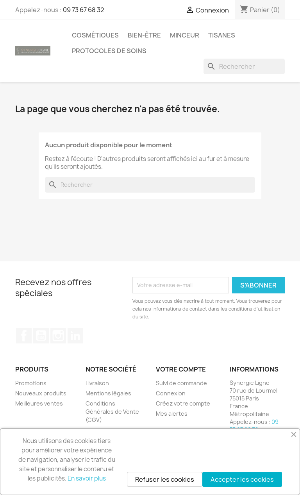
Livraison (97, 383)
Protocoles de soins (109, 50)
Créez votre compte (183, 403)
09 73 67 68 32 (83, 9)
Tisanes (221, 35)
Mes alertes (172, 413)
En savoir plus (87, 478)
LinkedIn (75, 335)
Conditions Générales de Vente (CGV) (112, 412)
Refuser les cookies (164, 479)
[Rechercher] (244, 66)
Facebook (24, 335)
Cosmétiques (95, 35)
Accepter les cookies (242, 479)
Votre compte (181, 369)
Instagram (58, 335)
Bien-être (144, 35)
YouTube (41, 335)
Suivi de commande (181, 383)
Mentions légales (108, 393)
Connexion (171, 393)
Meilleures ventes (39, 403)
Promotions (30, 383)
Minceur (184, 35)
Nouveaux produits (40, 393)
